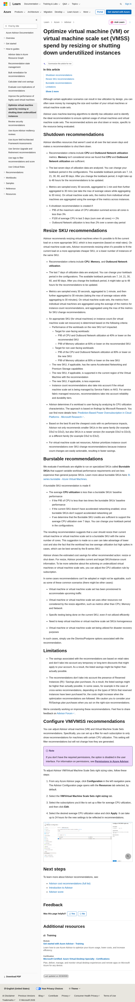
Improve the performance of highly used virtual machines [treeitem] (21, 98)
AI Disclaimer (8, 996)
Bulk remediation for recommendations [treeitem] (17, 74)
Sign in (128, 4)
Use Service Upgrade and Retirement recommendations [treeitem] (22, 151)
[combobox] (20, 26)
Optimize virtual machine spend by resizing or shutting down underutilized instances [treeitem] (22, 110)
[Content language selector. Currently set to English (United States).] (16, 988)
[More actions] (130, 22)
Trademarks (7, 1000)
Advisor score (56, 892)
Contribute (53, 996)
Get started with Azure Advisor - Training (63, 944)
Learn (46, 22)
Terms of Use (110, 996)
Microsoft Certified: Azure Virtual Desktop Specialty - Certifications (76, 959)
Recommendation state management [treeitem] (19, 65)
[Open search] (121, 4)
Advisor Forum (64, 713)
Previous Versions (26, 996)
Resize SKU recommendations (60, 79)
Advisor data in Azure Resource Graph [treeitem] (18, 56)
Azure (57, 22)
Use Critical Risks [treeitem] (16, 167)
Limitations (51, 87)
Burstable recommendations (59, 83)
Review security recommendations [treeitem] (16, 123)
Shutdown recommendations (59, 75)
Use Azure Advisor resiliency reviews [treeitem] (21, 132)
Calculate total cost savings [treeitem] (21, 81)
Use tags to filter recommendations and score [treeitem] (21, 160)
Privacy (65, 996)
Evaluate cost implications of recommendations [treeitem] (21, 89)
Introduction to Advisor (61, 887)
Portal (100, 12)
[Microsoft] (5, 4)
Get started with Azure (119, 12)
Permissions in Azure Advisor (112, 761)
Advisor (67, 22)
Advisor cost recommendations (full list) (69, 883)
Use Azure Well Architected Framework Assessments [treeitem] (21, 141)
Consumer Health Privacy (86, 996)
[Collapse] (36, 20)
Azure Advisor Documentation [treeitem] (19, 33)
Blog (41, 996)
